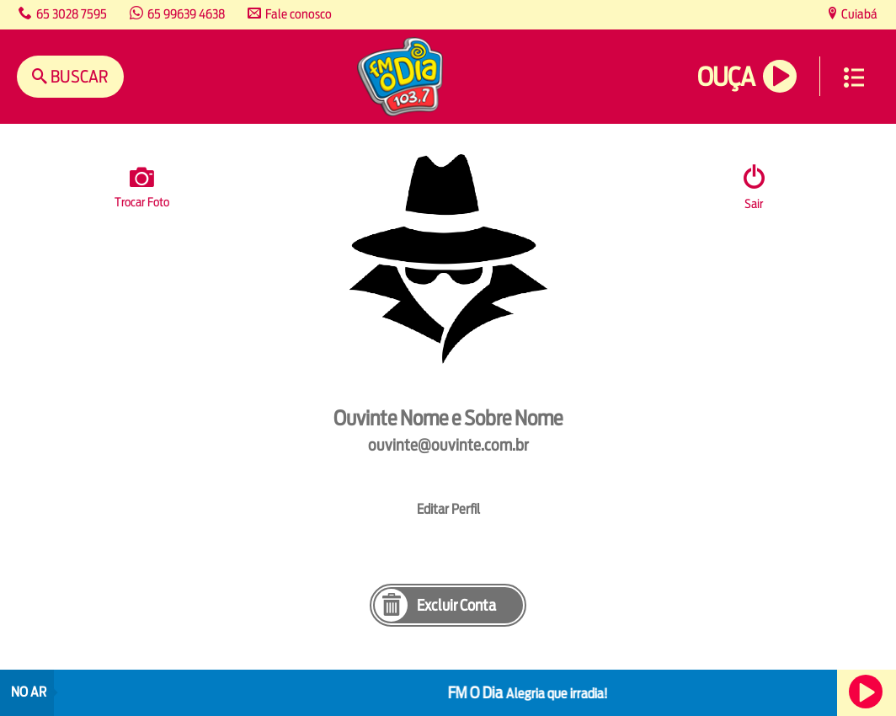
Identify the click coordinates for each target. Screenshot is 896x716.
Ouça (726, 77)
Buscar (78, 76)
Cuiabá (858, 14)
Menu (854, 77)
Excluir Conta (456, 605)
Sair (753, 203)
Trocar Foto (141, 184)
